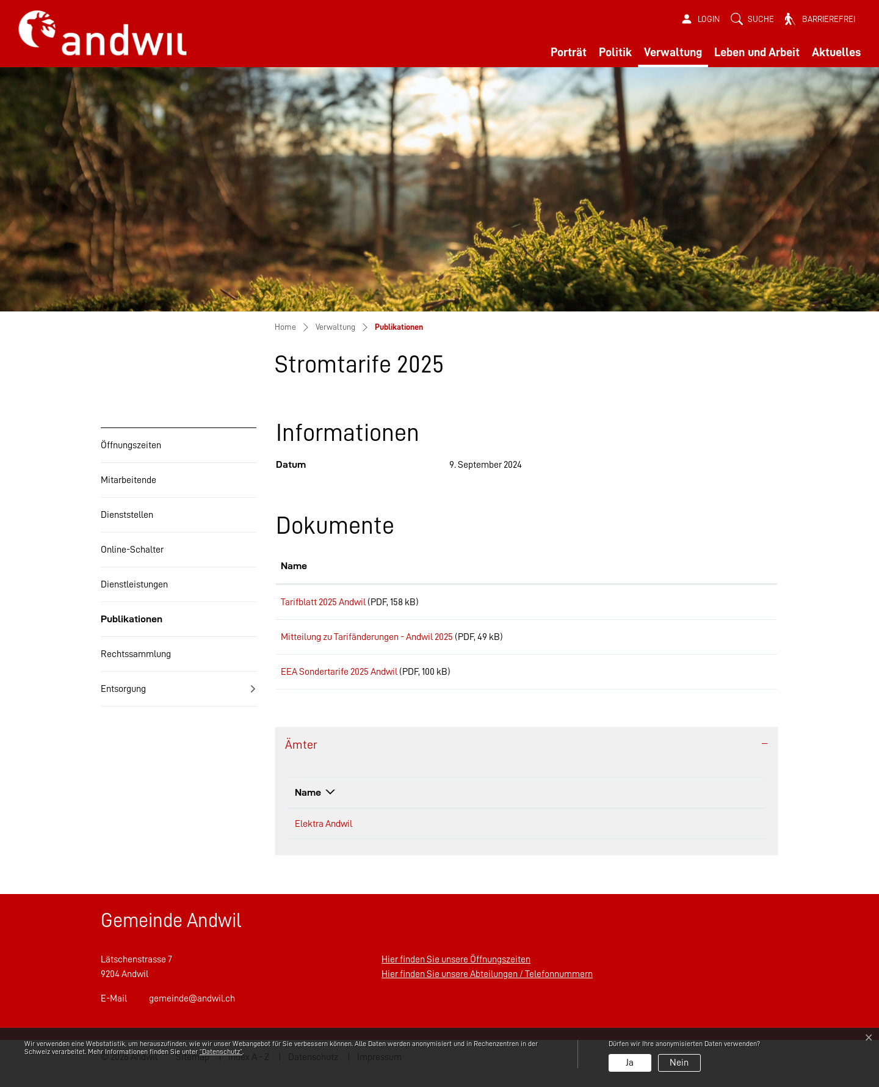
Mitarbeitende (128, 480)
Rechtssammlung (136, 654)
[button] (752, 19)
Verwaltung (673, 52)
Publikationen (131, 625)
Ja (630, 1062)
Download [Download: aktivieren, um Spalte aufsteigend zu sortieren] (690, 566)
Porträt (569, 52)
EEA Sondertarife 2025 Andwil (339, 680)
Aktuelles (836, 52)
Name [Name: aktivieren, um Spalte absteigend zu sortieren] (308, 805)
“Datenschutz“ (221, 1051)
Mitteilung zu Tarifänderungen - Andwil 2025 (367, 641)
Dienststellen (127, 515)
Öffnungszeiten (131, 445)
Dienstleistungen (134, 584)
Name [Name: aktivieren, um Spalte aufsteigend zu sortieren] (294, 566)
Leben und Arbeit (757, 52)
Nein (679, 1062)
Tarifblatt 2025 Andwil (323, 602)
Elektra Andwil (323, 837)
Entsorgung (123, 689)
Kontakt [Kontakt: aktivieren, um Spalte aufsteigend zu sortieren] (649, 805)
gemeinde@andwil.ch (192, 1011)
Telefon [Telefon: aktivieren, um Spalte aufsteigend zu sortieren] (513, 805)
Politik (615, 52)
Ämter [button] (301, 757)
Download (720, 604)
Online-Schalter (132, 549)
